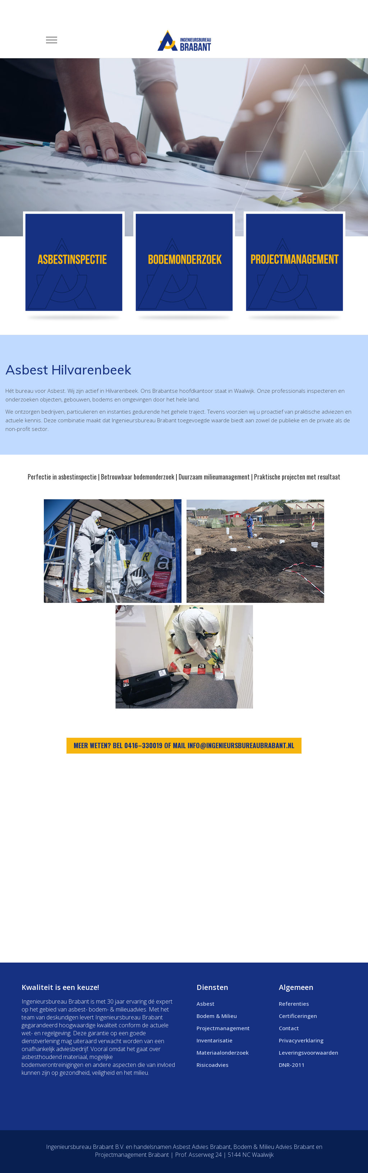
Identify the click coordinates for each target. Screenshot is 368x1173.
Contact (289, 1028)
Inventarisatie (215, 1040)
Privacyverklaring (301, 1040)
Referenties (294, 1003)
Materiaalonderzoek (223, 1052)
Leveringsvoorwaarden (308, 1052)
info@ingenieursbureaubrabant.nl (241, 745)
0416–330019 (143, 745)
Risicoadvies (213, 1064)
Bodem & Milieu (217, 1015)
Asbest (206, 1003)
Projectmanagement (223, 1028)
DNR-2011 (292, 1064)
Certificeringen (298, 1015)
